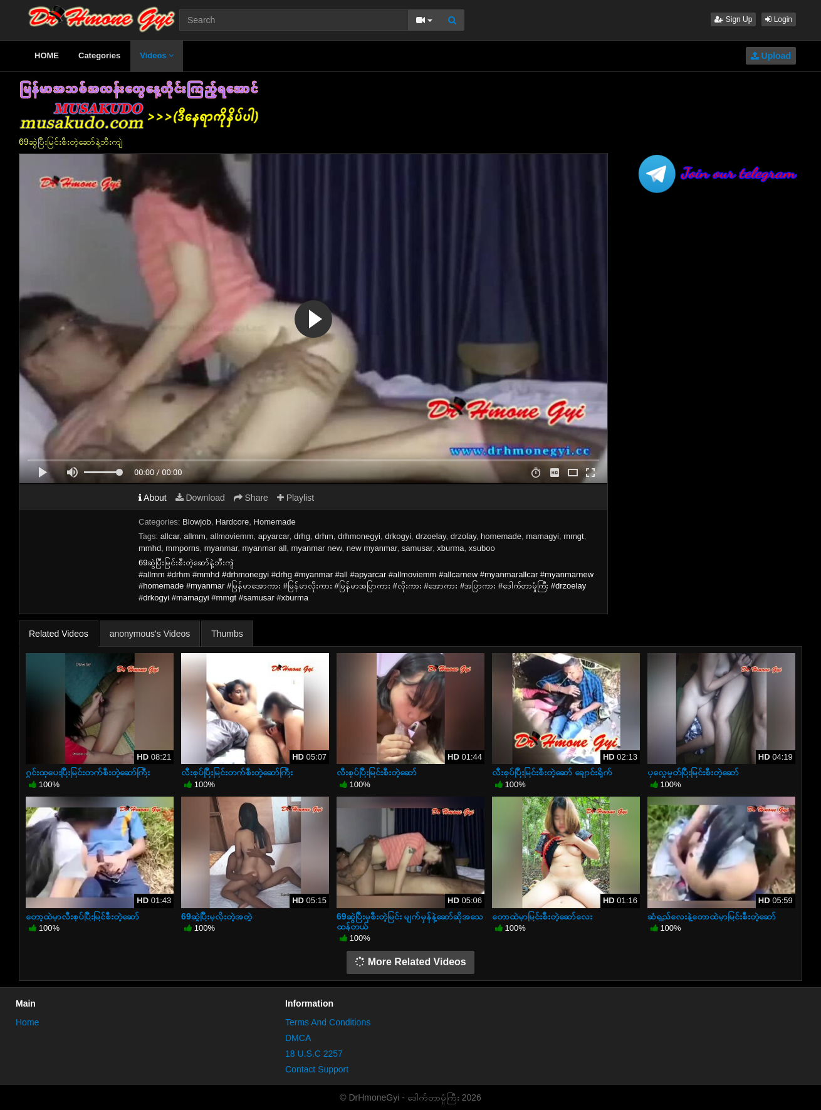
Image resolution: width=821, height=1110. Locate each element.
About (153, 498)
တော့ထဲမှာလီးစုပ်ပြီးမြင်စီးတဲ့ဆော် (82, 916)
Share (251, 498)
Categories (99, 55)
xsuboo (482, 548)
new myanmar (372, 548)
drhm (324, 536)
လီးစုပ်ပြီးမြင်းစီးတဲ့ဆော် (377, 772)
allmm (195, 536)
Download (200, 498)
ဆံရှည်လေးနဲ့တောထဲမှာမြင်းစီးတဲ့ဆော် (711, 916)
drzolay (463, 536)
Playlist (295, 498)
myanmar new (316, 548)
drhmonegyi (359, 536)
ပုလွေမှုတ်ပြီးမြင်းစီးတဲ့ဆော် (693, 772)
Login (778, 19)
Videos (157, 55)
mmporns (182, 548)
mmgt (573, 536)
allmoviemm (231, 536)
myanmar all (264, 548)
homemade (501, 536)
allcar (169, 536)
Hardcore (232, 521)
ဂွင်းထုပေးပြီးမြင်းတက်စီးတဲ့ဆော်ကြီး (88, 772)
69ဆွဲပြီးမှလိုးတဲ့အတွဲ (216, 916)
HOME (46, 55)
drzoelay (431, 536)
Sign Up (733, 19)
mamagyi (542, 536)
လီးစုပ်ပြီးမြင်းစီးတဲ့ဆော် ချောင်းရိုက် (552, 772)
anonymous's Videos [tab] (150, 634)
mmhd (150, 548)
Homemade (275, 521)
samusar (417, 548)
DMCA (298, 1038)
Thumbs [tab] (227, 634)
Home (27, 1022)
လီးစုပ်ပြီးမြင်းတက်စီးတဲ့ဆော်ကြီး (237, 772)
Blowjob (196, 521)
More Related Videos (410, 961)
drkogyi (398, 536)
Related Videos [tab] (58, 634)
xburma (450, 548)
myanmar (221, 548)
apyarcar (274, 536)
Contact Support (316, 1069)
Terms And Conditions (327, 1022)
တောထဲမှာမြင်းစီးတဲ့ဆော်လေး (542, 916)
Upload (771, 56)
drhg (302, 536)
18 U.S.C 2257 (314, 1054)
